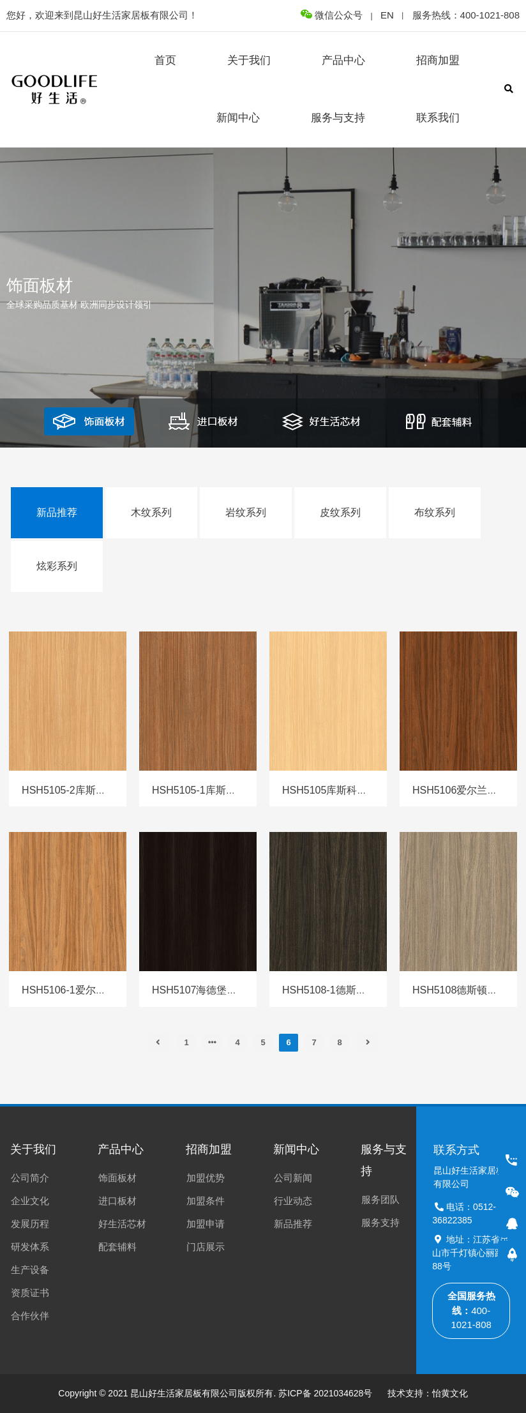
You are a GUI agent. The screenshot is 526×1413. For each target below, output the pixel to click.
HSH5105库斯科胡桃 (329, 790)
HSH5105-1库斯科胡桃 (204, 790)
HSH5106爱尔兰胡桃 (459, 790)
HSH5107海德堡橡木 (199, 990)
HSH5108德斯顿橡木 (459, 990)
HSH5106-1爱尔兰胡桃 (74, 990)
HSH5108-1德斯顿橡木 (334, 990)
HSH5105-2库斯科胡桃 (74, 790)
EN (387, 15)
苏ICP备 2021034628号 (325, 1393)
